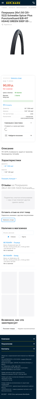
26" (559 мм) (8, 166)
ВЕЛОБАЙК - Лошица (11, 243)
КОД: (4, 81)
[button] (6, 24)
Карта (22, 237)
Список (11, 237)
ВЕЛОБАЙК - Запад (10, 256)
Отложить (7, 105)
